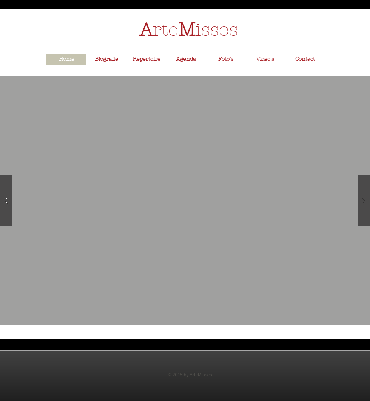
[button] (185, 200)
